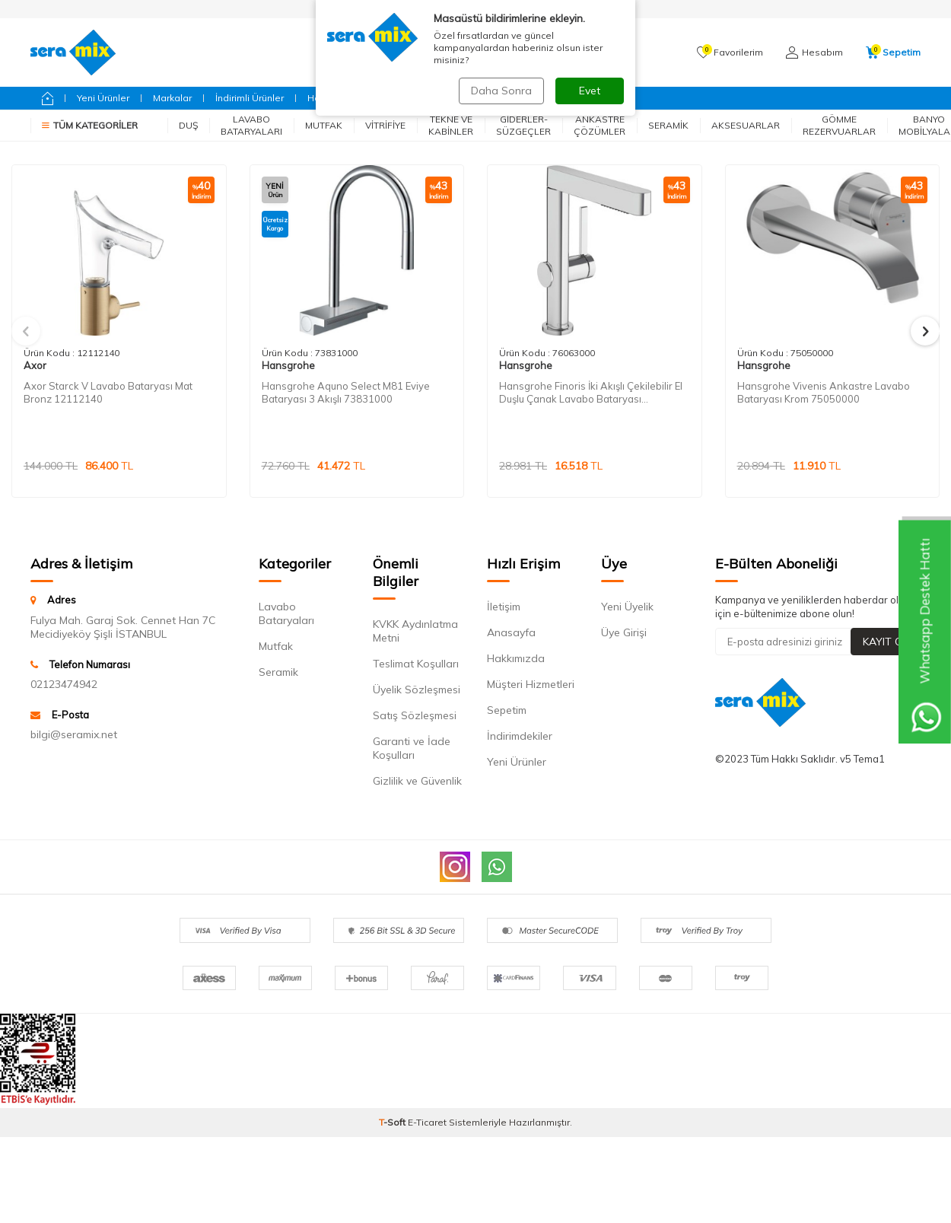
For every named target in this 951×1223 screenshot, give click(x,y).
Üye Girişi (624, 632)
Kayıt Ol (885, 641)
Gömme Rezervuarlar (839, 125)
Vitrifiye (385, 125)
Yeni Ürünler (103, 98)
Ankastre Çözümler (599, 125)
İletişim (503, 606)
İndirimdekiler (519, 736)
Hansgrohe (288, 365)
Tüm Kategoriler (90, 125)
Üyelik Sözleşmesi (416, 689)
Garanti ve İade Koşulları (411, 748)
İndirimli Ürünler (249, 98)
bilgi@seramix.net (73, 734)
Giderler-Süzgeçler (523, 125)
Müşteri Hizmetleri (530, 684)
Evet (589, 90)
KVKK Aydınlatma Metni (415, 631)
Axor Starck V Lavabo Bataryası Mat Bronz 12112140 (108, 392)
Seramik (668, 125)
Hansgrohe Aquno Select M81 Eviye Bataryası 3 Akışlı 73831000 (346, 392)
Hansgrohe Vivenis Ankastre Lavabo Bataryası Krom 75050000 (823, 392)
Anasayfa (511, 632)
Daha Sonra (501, 90)
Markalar (172, 98)
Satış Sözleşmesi (414, 715)
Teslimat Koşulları (416, 663)
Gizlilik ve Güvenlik (417, 781)
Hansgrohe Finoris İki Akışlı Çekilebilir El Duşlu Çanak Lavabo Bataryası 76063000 (590, 393)
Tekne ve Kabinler (450, 125)
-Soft (393, 1122)
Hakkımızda (516, 658)
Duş (188, 125)
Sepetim (506, 710)
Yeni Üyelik (627, 606)
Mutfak (323, 125)
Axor (35, 365)
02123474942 (63, 684)
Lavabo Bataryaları (251, 125)
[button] (25, 331)
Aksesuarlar (745, 125)
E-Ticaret (427, 1122)
